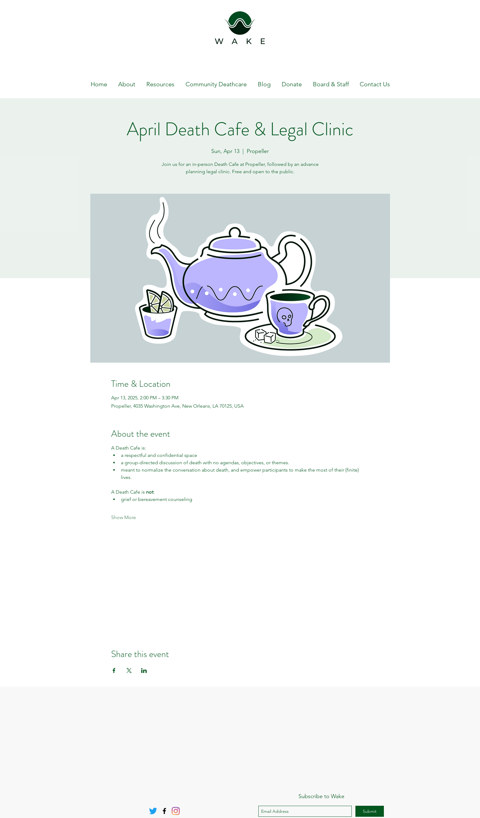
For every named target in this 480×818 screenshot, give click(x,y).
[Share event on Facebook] (114, 670)
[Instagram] (176, 811)
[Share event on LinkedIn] (144, 670)
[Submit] (369, 811)
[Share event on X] (129, 670)
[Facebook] (164, 811)
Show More (123, 517)
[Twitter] (153, 811)
